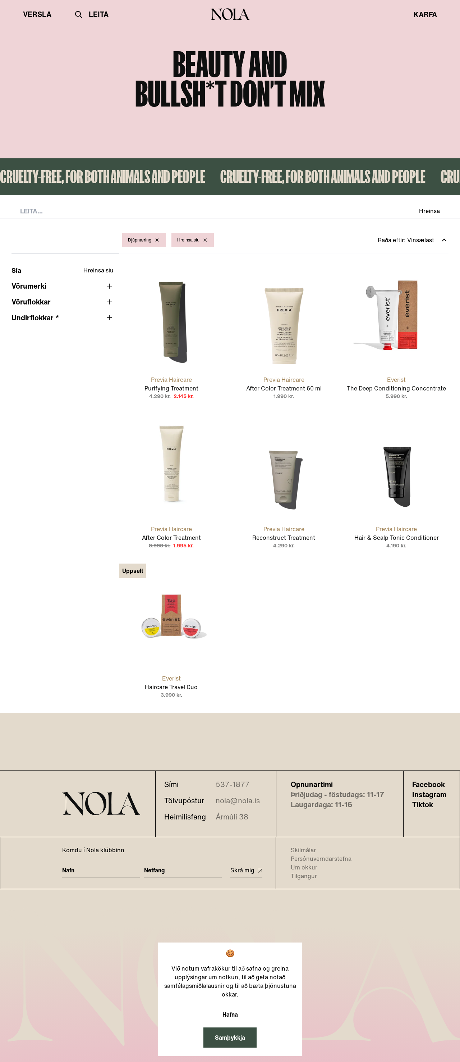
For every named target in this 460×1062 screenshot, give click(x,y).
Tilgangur (299, 876)
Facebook (428, 784)
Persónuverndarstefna (316, 858)
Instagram (429, 795)
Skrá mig (246, 870)
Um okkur (299, 867)
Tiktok (422, 805)
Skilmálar (299, 850)
